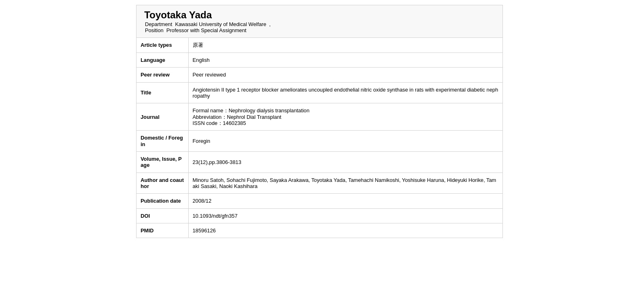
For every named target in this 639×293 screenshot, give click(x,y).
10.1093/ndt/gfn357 (215, 216)
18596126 (204, 230)
